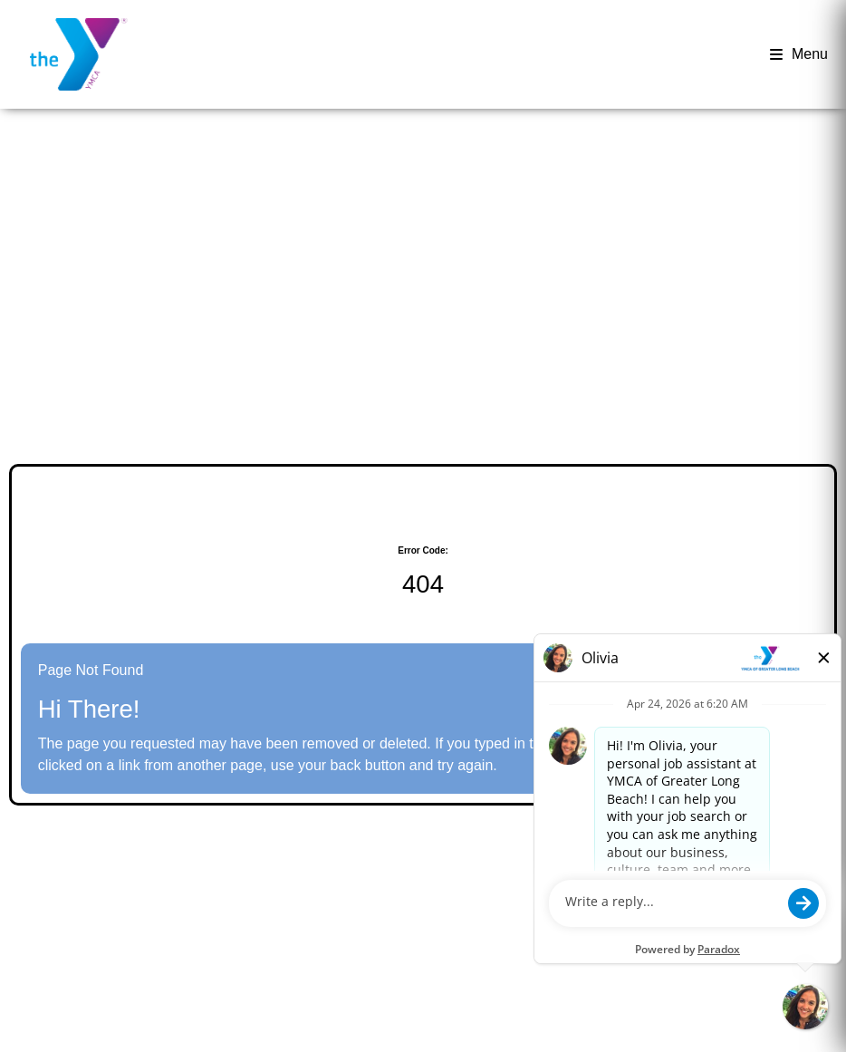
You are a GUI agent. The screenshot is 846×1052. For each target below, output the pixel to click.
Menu (799, 54)
